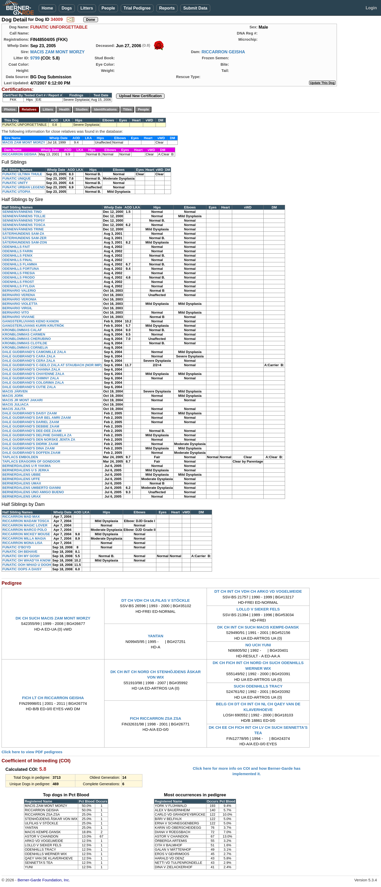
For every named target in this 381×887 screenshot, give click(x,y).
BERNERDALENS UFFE (21, 479)
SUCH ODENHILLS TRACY (258, 686)
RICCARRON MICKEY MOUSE (26, 534)
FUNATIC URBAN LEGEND (23, 187)
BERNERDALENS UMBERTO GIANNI (31, 488)
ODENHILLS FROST (18, 282)
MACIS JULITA (14, 409)
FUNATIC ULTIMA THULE (22, 174)
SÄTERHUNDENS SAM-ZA (23, 234)
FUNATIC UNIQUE (16, 178)
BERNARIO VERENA (18, 295)
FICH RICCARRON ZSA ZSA (155, 718)
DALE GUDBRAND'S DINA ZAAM (28, 448)
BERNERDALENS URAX (21, 496)
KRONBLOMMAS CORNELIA (25, 347)
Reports (167, 8)
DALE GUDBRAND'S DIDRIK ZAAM (30, 444)
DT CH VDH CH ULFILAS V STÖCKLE (155, 600)
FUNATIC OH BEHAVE (19, 552)
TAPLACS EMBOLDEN (20, 457)
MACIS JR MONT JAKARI (22, 400)
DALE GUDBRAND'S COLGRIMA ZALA (33, 382)
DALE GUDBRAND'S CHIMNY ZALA (30, 378)
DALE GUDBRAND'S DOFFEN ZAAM (31, 453)
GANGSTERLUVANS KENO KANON (30, 321)
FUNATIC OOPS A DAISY (22, 569)
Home (47, 8)
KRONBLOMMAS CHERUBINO (26, 339)
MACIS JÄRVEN (15, 391)
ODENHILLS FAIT (16, 247)
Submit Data (195, 8)
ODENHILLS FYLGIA (18, 286)
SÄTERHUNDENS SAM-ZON (24, 242)
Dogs (67, 8)
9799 (35, 58)
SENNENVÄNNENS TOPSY (23, 220)
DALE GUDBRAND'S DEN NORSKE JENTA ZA (38, 439)
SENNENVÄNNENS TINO (22, 212)
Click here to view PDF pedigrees (32, 752)
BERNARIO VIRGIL (17, 308)
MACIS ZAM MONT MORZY (57, 51)
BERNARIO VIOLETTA (19, 304)
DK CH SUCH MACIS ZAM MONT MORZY (52, 618)
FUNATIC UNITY (15, 183)
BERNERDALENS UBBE (21, 474)
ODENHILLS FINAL (17, 260)
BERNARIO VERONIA (19, 299)
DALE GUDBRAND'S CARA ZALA (28, 356)
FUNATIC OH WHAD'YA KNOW (26, 560)
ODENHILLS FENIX (17, 255)
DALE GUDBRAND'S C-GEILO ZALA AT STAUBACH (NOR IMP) (52, 365)
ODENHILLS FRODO (18, 277)
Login (371, 8)
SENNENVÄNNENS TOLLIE (23, 216)
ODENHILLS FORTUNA (20, 269)
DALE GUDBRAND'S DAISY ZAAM (29, 413)
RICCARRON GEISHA (223, 51)
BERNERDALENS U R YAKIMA (26, 466)
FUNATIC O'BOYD (16, 547)
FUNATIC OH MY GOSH (20, 556)
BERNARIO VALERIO (19, 290)
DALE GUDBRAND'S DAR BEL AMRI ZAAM (36, 418)
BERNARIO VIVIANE (18, 317)
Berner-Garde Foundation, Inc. (44, 880)
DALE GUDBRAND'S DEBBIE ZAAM (30, 426)
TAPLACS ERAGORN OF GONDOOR (31, 461)
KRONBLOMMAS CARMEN (23, 334)
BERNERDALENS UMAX (21, 483)
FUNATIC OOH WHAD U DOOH (26, 565)
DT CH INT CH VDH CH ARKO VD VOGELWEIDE (258, 591)
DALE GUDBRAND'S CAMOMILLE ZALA (34, 352)
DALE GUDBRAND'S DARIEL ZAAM (30, 422)
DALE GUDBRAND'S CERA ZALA (28, 361)
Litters (86, 8)
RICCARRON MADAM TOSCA (25, 521)
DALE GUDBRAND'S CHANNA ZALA (31, 369)
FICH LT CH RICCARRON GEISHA (53, 698)
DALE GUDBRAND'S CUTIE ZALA (29, 387)
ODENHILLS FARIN (17, 251)
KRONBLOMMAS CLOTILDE (24, 343)
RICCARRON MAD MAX (21, 516)
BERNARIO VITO (15, 312)
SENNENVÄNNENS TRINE (23, 229)
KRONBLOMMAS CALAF (22, 330)
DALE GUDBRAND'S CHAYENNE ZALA (33, 374)
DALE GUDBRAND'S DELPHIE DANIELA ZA (36, 435)
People (108, 8)
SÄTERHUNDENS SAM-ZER (24, 238)
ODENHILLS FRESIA (18, 273)
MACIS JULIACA (15, 404)
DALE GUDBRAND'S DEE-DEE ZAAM (31, 431)
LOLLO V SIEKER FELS (258, 609)
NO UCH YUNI (258, 645)
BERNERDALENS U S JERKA (25, 470)
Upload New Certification (140, 96)
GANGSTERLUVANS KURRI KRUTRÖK (33, 326)
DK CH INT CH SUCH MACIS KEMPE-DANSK (258, 627)
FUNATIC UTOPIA (16, 192)
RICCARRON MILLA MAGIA (24, 538)
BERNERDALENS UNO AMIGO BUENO (33, 492)
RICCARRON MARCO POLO (24, 530)
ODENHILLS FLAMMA (19, 264)
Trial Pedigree (137, 8)
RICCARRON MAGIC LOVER (24, 525)
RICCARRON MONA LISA (22, 543)
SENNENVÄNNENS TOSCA (23, 225)
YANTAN (155, 636)
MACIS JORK (12, 396)
